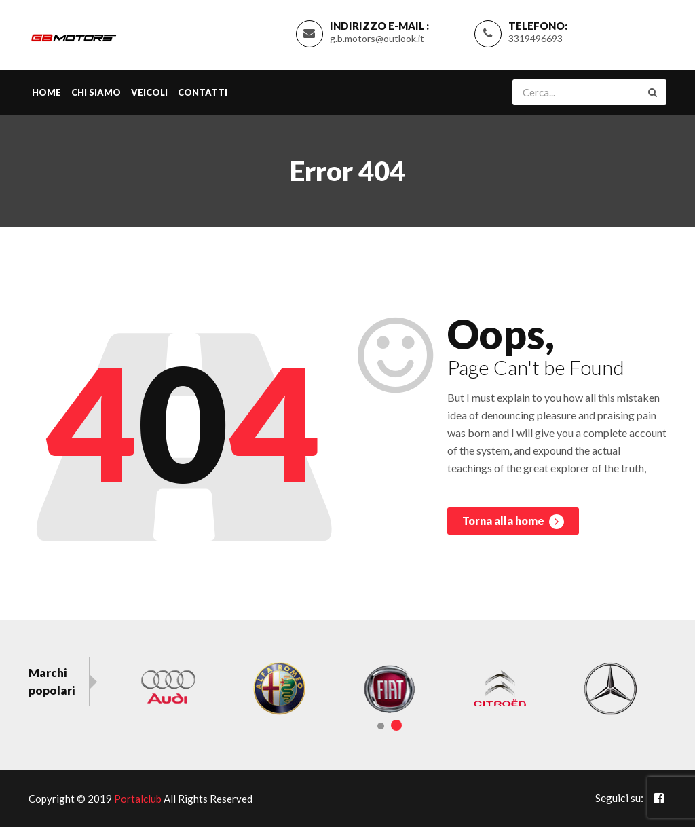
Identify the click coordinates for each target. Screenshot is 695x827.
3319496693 (535, 38)
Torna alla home (513, 521)
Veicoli (149, 92)
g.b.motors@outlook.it (377, 38)
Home (46, 92)
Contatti (202, 92)
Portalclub (138, 798)
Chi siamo (96, 92)
